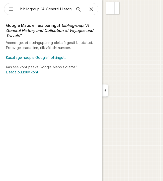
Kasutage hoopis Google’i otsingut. (36, 57)
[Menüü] (11, 9)
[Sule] (91, 9)
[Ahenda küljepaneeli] (105, 90)
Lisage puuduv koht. (22, 72)
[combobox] (45, 9)
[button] (110, 8)
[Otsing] (78, 9)
